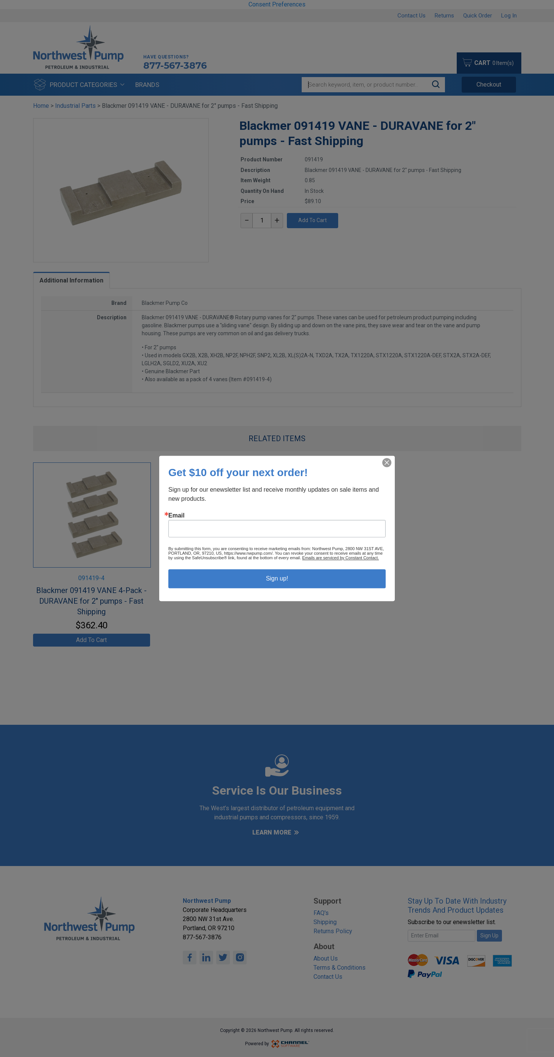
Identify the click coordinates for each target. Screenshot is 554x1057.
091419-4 (91, 578)
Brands (147, 84)
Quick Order (477, 16)
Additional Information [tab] (71, 280)
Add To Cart (312, 220)
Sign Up (489, 935)
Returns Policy (332, 931)
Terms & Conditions (339, 967)
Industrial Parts (75, 105)
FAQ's (321, 913)
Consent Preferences (277, 4)
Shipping (325, 922)
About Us (325, 958)
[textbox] (261, 220)
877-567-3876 (175, 65)
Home (41, 105)
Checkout (488, 84)
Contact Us (411, 16)
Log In (509, 15)
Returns (444, 16)
